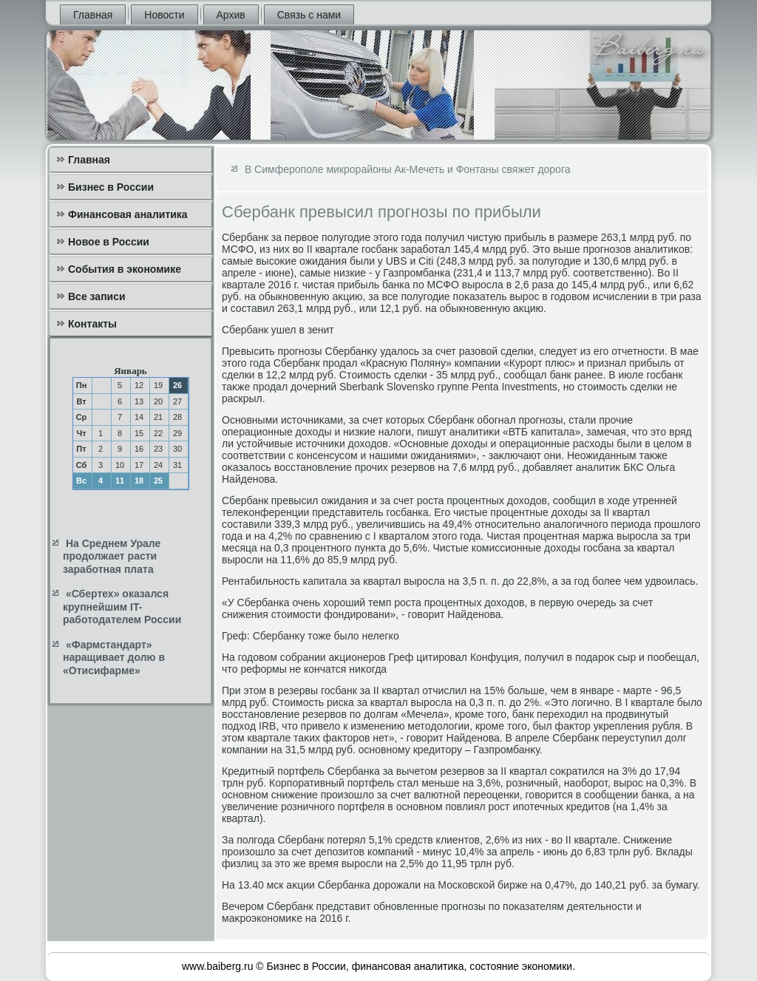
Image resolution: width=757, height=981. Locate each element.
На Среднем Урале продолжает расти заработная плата (111, 556)
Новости (164, 15)
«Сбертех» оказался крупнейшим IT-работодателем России (122, 606)
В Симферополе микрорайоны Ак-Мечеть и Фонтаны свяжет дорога (408, 169)
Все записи (97, 296)
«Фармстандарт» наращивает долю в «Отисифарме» (114, 657)
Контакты (92, 324)
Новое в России (108, 242)
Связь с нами (309, 15)
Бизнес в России (111, 187)
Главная (92, 15)
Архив (231, 15)
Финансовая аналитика (128, 214)
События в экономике (124, 269)
